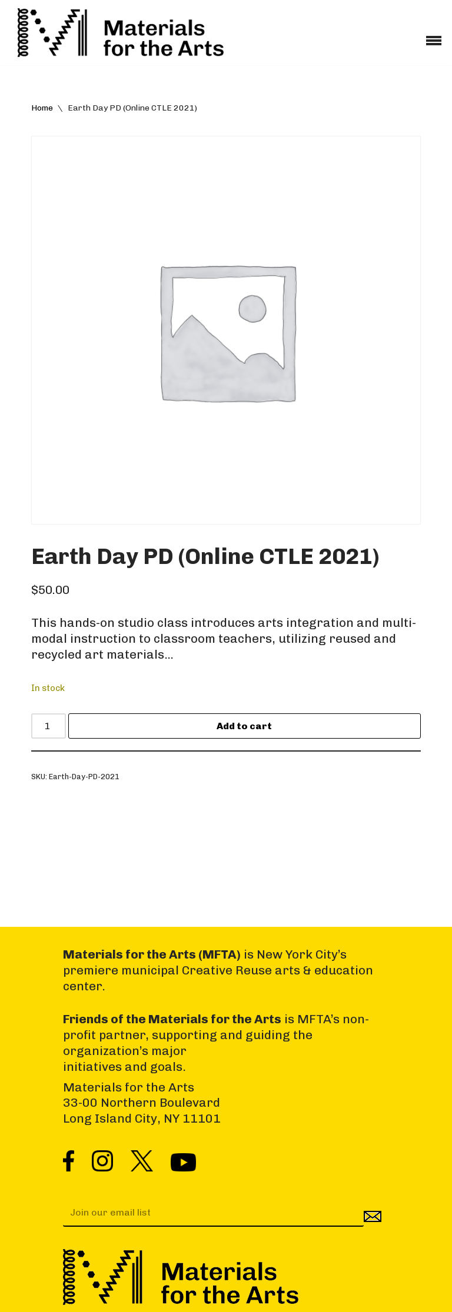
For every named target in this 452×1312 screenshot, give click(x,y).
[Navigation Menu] (434, 36)
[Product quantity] (48, 726)
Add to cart (244, 726)
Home (42, 108)
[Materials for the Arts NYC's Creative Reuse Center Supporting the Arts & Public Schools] (121, 32)
